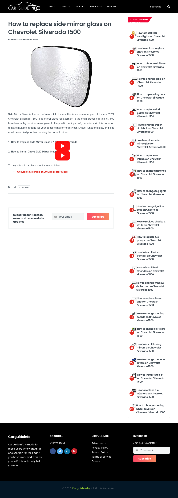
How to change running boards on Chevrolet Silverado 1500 (150, 317)
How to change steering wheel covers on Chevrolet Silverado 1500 (150, 409)
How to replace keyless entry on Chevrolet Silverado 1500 (150, 51)
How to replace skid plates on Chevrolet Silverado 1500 (148, 113)
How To (111, 6)
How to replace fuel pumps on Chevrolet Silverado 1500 (149, 240)
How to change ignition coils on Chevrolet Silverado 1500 (150, 210)
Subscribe (155, 6)
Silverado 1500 (29, 39)
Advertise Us (99, 443)
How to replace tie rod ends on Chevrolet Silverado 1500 (149, 301)
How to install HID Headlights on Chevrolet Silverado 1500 (151, 36)
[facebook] (53, 451)
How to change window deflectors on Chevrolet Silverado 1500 (150, 286)
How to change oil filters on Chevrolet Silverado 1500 (151, 332)
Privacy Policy (100, 447)
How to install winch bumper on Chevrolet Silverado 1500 (149, 255)
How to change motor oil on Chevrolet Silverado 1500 (151, 174)
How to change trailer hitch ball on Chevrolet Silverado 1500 (150, 128)
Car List (80, 6)
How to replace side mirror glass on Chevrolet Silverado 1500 (150, 143)
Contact (97, 461)
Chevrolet (14, 39)
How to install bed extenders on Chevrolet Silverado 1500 (150, 271)
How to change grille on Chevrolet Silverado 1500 (151, 82)
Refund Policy (100, 452)
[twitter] (60, 451)
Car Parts (96, 6)
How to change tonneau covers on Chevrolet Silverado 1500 (151, 363)
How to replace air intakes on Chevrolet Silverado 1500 (149, 159)
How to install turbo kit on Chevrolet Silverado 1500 (150, 378)
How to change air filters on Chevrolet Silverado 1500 (151, 67)
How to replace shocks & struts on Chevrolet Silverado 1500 (151, 225)
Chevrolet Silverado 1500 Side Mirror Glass (42, 171)
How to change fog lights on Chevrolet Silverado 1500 (151, 194)
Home (52, 6)
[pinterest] (74, 451)
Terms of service (101, 456)
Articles (65, 6)
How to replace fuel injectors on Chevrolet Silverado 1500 (150, 393)
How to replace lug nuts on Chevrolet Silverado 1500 (151, 97)
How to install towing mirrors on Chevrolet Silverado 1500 (149, 347)
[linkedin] (67, 451)
